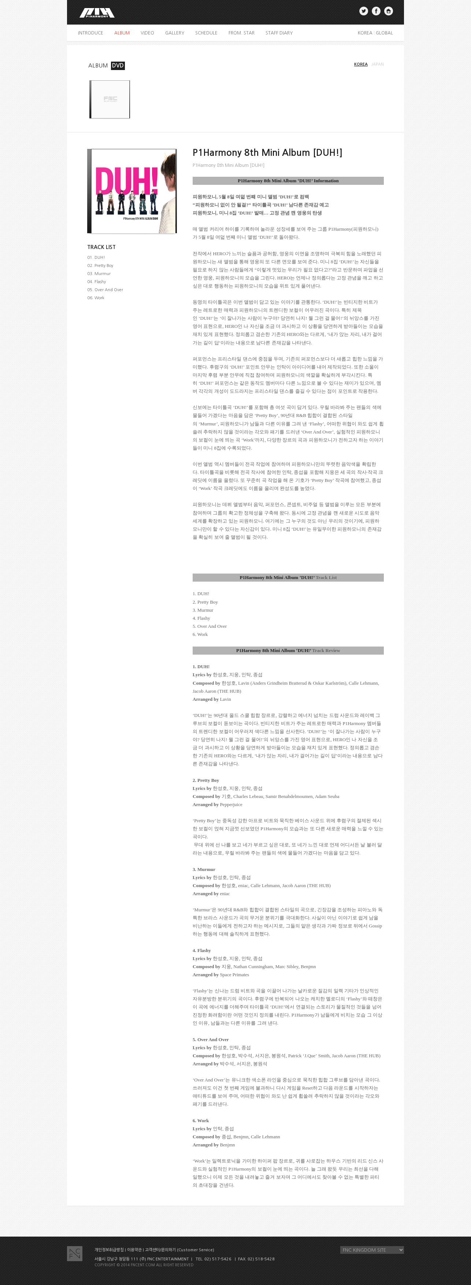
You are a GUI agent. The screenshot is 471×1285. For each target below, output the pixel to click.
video (147, 33)
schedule (206, 33)
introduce (90, 33)
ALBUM (98, 65)
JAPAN (377, 64)
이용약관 (134, 1250)
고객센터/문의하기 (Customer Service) (179, 1250)
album (122, 33)
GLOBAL (384, 33)
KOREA (365, 33)
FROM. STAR (242, 33)
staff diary (279, 33)
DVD (118, 65)
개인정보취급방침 (109, 1250)
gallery (174, 33)
